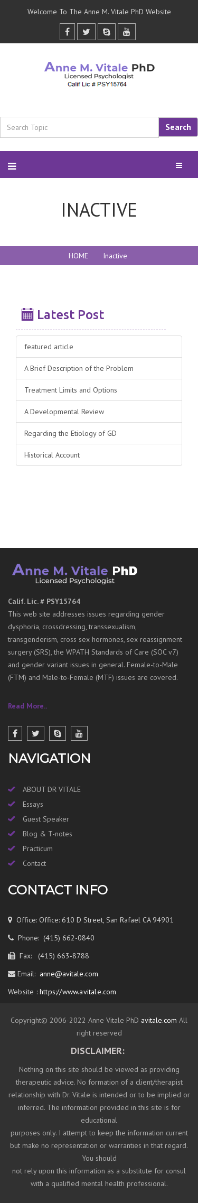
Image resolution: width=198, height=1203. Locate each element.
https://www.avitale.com (77, 991)
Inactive (115, 255)
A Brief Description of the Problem (79, 368)
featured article (48, 346)
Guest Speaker (46, 819)
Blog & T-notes (47, 833)
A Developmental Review (64, 411)
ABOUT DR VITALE (52, 789)
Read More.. (27, 706)
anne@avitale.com (67, 973)
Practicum (38, 848)
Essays (33, 804)
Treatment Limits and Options (70, 390)
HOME (78, 255)
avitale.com (158, 1020)
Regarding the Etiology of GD (70, 433)
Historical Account (52, 455)
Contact (34, 863)
